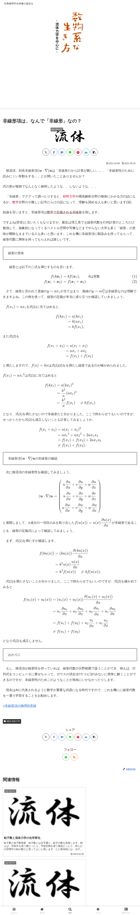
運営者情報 (116, 898)
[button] (94, 152)
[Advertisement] (70, 83)
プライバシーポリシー (70, 898)
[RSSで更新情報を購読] (74, 689)
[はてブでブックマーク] (62, 152)
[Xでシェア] (45, 152)
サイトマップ (24, 898)
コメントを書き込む (70, 865)
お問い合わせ (70, 903)
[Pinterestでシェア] (78, 152)
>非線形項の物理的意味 (19, 638)
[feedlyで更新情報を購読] (65, 689)
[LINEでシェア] (70, 152)
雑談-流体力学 (12, 653)
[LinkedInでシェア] (86, 152)
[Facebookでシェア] (53, 152)
